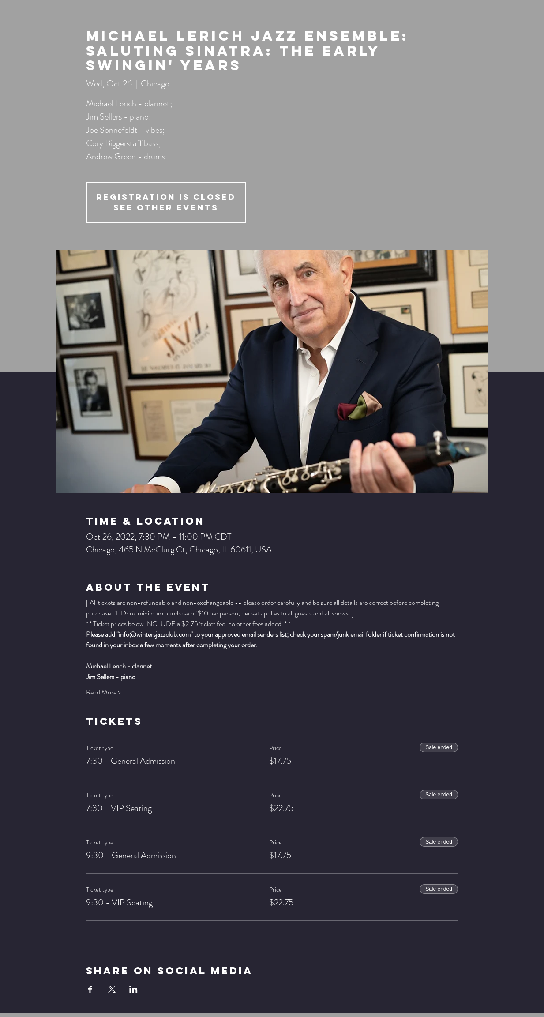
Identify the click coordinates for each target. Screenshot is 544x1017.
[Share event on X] (112, 989)
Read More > (103, 692)
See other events (165, 208)
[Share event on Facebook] (90, 989)
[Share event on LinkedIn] (133, 989)
